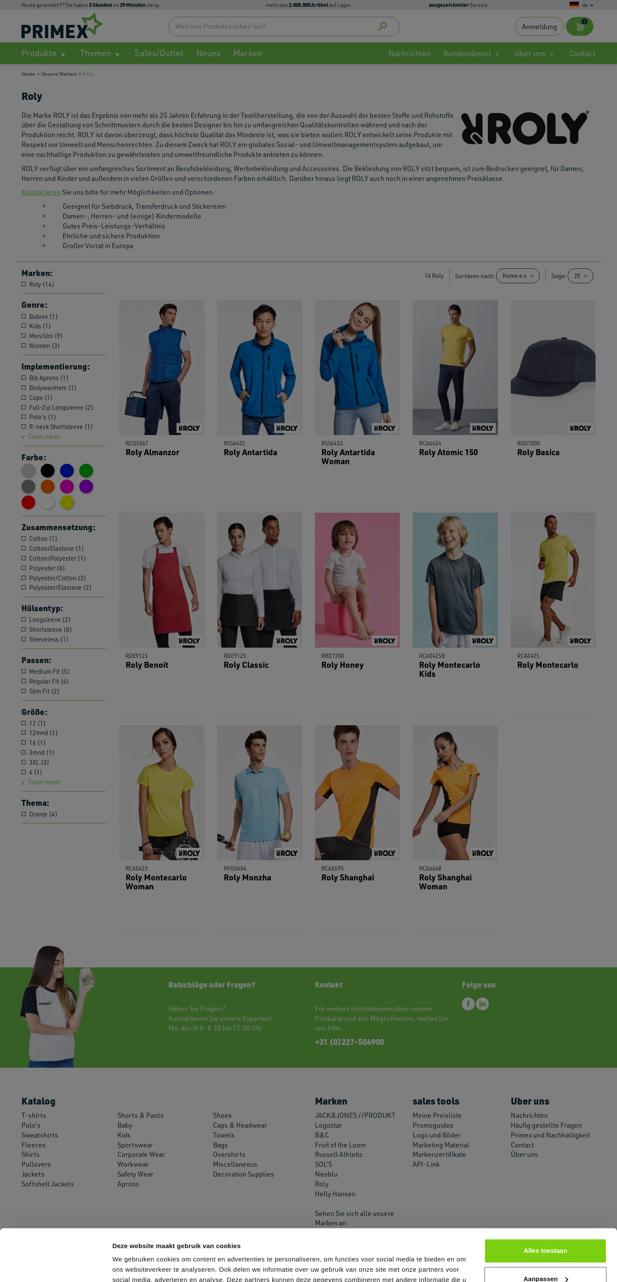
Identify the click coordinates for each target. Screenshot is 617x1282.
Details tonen (132, 1265)
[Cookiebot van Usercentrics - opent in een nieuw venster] (55, 1265)
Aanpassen (546, 1230)
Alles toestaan (545, 1202)
